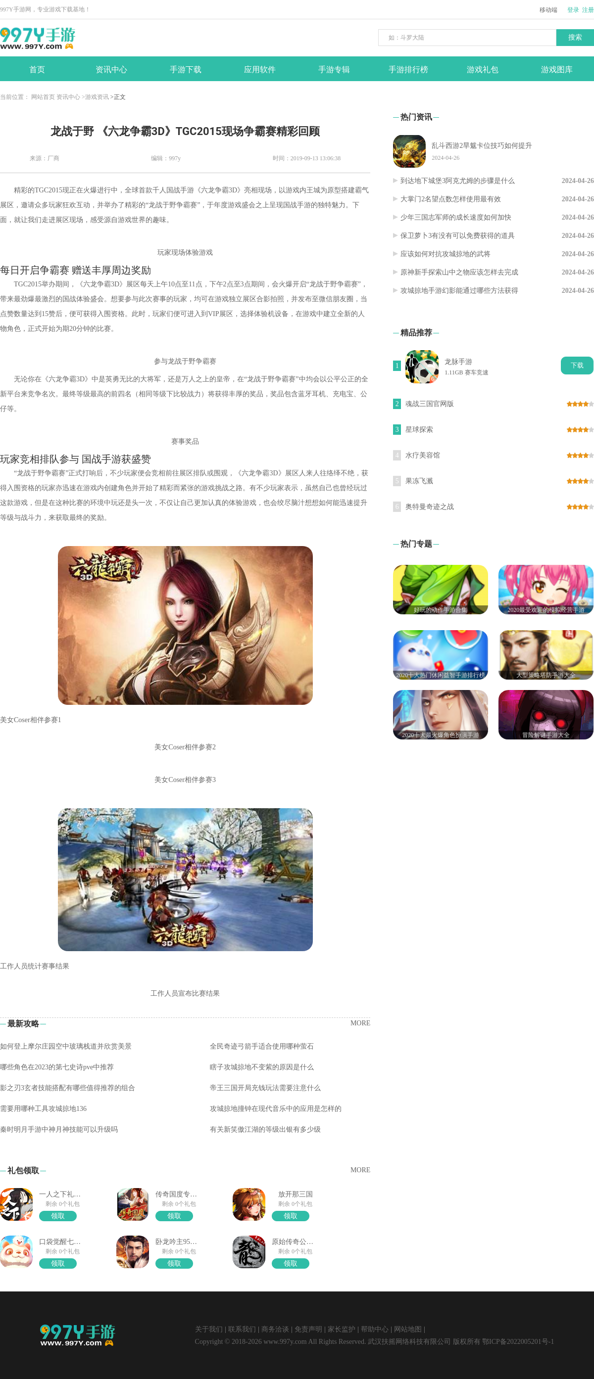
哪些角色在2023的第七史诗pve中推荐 (57, 1067)
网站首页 (43, 96)
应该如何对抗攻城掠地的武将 (445, 254)
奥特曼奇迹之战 (429, 506)
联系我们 (242, 1329)
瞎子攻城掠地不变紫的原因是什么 (262, 1067)
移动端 (548, 9)
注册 (588, 9)
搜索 (575, 37)
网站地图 (408, 1329)
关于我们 (209, 1329)
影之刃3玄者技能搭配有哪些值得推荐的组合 (67, 1088)
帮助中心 (375, 1329)
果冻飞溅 (419, 481)
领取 (58, 1216)
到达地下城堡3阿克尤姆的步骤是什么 (457, 180)
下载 (577, 365)
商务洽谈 (275, 1329)
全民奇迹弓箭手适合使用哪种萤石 (262, 1046)
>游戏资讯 (95, 96)
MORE (360, 1023)
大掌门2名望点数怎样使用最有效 (450, 199)
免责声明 (308, 1329)
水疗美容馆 (422, 455)
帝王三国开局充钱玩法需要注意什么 (265, 1088)
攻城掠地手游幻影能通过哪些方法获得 (459, 290)
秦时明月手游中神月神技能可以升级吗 (59, 1129)
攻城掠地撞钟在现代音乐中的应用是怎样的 (276, 1108)
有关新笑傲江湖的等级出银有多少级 (265, 1129)
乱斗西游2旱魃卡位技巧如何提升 (482, 145)
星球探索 (419, 429)
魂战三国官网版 (429, 404)
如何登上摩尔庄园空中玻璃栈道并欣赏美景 (66, 1046)
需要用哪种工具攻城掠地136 (43, 1108)
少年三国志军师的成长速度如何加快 (455, 217)
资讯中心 (68, 96)
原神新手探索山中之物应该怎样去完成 (459, 272)
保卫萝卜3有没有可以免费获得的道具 (457, 235)
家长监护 (341, 1329)
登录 (573, 9)
